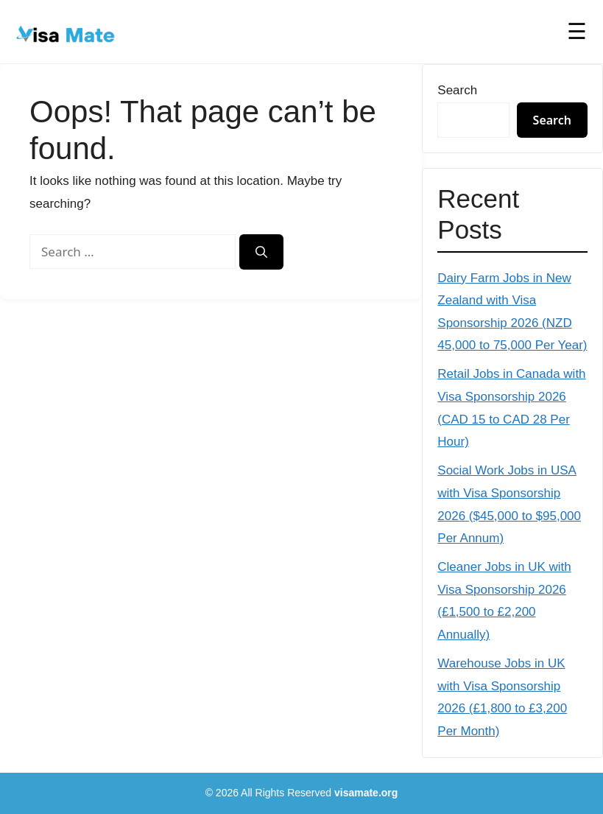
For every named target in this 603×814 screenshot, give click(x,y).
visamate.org (366, 793)
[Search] (261, 252)
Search (457, 90)
